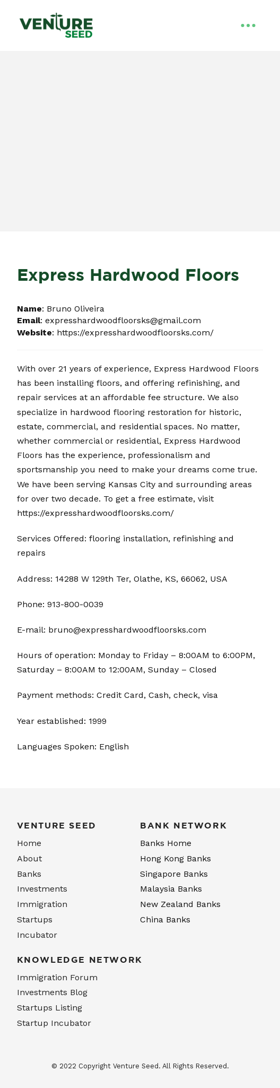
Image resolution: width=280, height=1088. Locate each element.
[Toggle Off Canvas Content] (248, 25)
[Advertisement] (140, 151)
